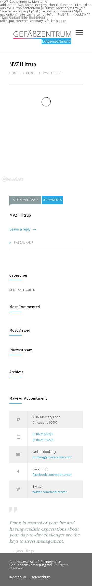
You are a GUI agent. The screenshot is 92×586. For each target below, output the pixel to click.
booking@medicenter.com (52, 457)
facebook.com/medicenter (52, 474)
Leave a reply (19, 229)
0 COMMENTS (52, 200)
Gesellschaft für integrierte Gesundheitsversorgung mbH (35, 563)
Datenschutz (40, 577)
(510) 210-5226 (43, 440)
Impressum (17, 577)
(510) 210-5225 (43, 434)
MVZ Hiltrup (20, 215)
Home (13, 73)
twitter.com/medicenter (50, 492)
